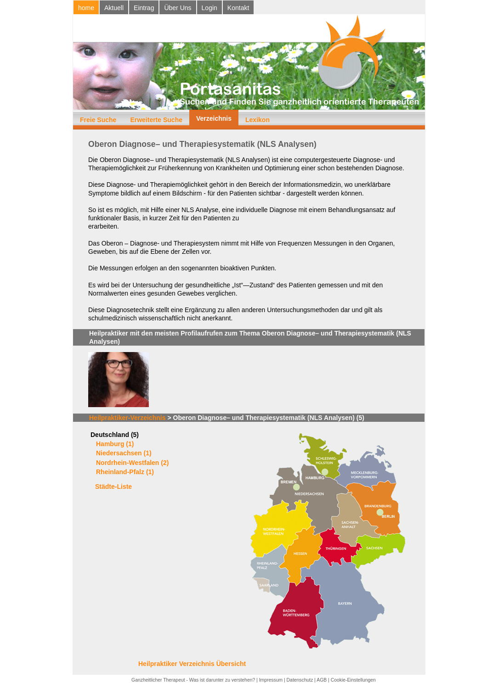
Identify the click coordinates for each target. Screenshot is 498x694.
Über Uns (177, 7)
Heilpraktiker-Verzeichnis (127, 417)
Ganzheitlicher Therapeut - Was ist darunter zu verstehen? (193, 680)
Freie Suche (98, 119)
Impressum (271, 680)
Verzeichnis (214, 118)
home (86, 7)
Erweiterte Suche (156, 119)
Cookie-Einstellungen (353, 680)
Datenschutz (300, 680)
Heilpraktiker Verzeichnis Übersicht (192, 663)
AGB (322, 680)
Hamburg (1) (115, 444)
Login (209, 7)
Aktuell (114, 7)
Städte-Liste (113, 486)
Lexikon (257, 119)
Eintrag (144, 7)
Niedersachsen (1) (124, 453)
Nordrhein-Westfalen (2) (132, 462)
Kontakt (238, 7)
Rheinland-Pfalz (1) (125, 472)
